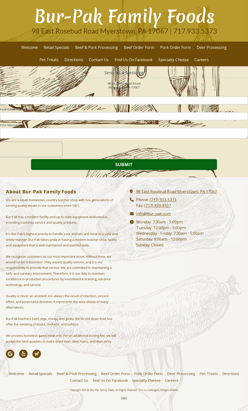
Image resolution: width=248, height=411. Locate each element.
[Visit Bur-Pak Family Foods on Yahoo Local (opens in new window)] (36, 354)
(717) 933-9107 (157, 205)
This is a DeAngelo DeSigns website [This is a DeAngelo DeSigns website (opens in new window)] (158, 390)
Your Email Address (14, 109)
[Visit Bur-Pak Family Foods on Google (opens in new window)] (10, 354)
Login (124, 397)
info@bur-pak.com (153, 213)
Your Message (10, 125)
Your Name (8, 93)
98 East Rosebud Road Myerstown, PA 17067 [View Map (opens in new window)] (176, 191)
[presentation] (31, 149)
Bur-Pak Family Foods (124, 16)
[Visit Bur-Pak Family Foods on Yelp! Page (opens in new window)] (23, 354)
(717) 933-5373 (163, 199)
